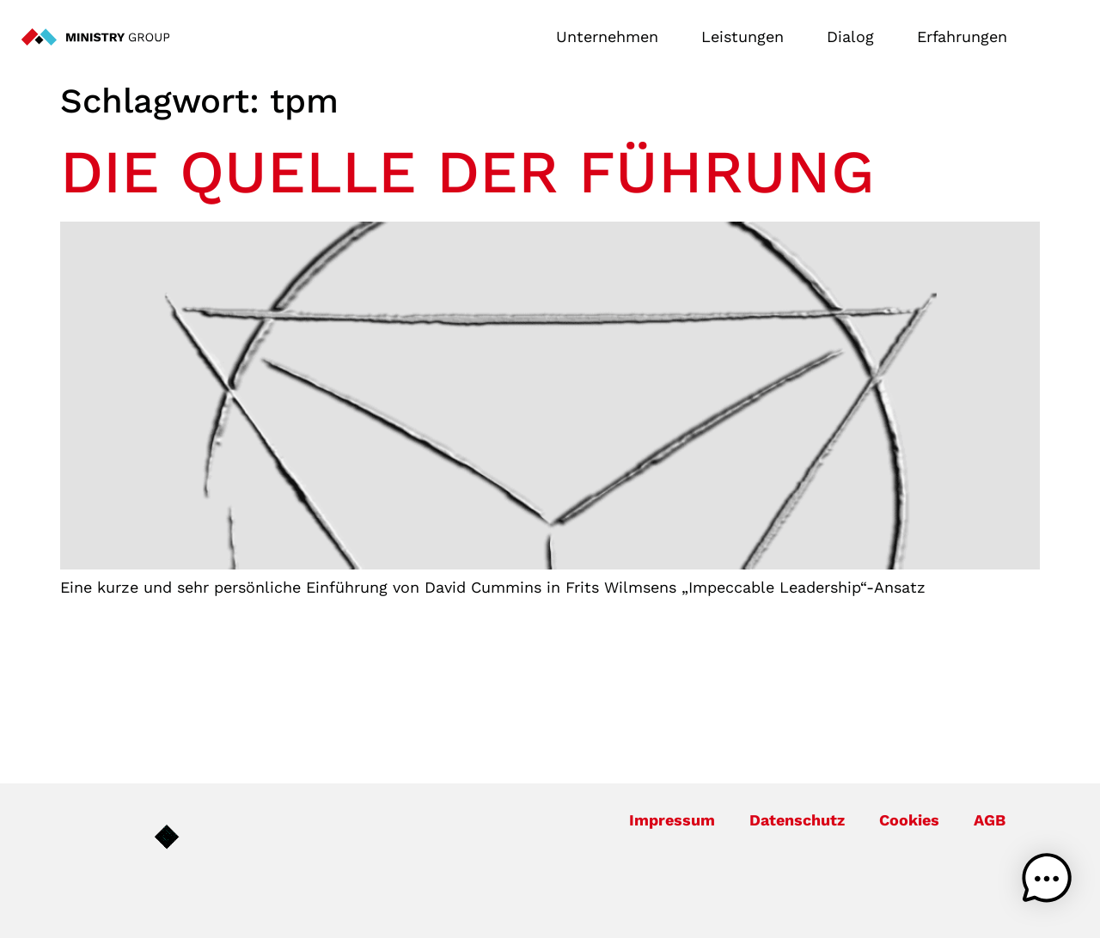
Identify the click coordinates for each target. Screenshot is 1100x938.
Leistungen (746, 36)
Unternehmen (611, 36)
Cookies (909, 820)
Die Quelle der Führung (467, 172)
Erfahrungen (962, 36)
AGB (989, 820)
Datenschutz (797, 820)
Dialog (855, 36)
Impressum (672, 820)
